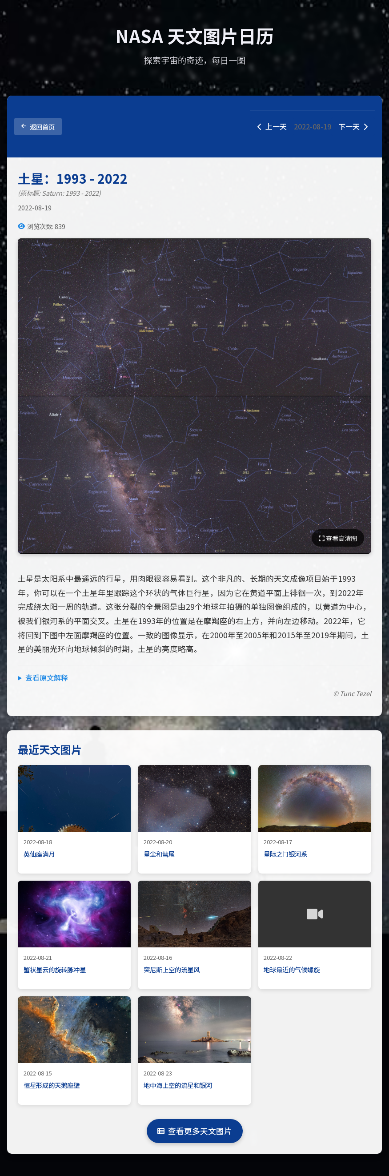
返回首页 (38, 126)
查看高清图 (338, 538)
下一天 (353, 126)
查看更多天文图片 (194, 1130)
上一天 (272, 126)
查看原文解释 (46, 677)
